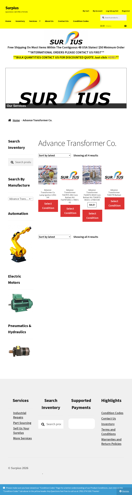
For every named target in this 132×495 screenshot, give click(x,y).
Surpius (12, 7)
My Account (97, 11)
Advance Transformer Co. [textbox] (21, 199)
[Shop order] (54, 155)
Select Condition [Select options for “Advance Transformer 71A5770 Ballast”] (115, 203)
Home (8, 21)
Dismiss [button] (125, 491)
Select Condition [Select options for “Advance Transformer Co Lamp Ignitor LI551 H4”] (48, 206)
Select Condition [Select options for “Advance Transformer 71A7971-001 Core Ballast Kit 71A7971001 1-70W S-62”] (70, 211)
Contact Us (63, 21)
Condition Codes (81, 21)
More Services (22, 438)
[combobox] (20, 199)
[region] (66, 88)
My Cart (86, 11)
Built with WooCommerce (25, 473)
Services (33, 21)
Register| (126, 11)
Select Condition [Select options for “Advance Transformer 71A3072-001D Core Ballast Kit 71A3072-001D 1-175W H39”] (92, 216)
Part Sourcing (22, 423)
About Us (49, 21)
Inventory (20, 21)
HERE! (112, 57)
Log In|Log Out (112, 11)
